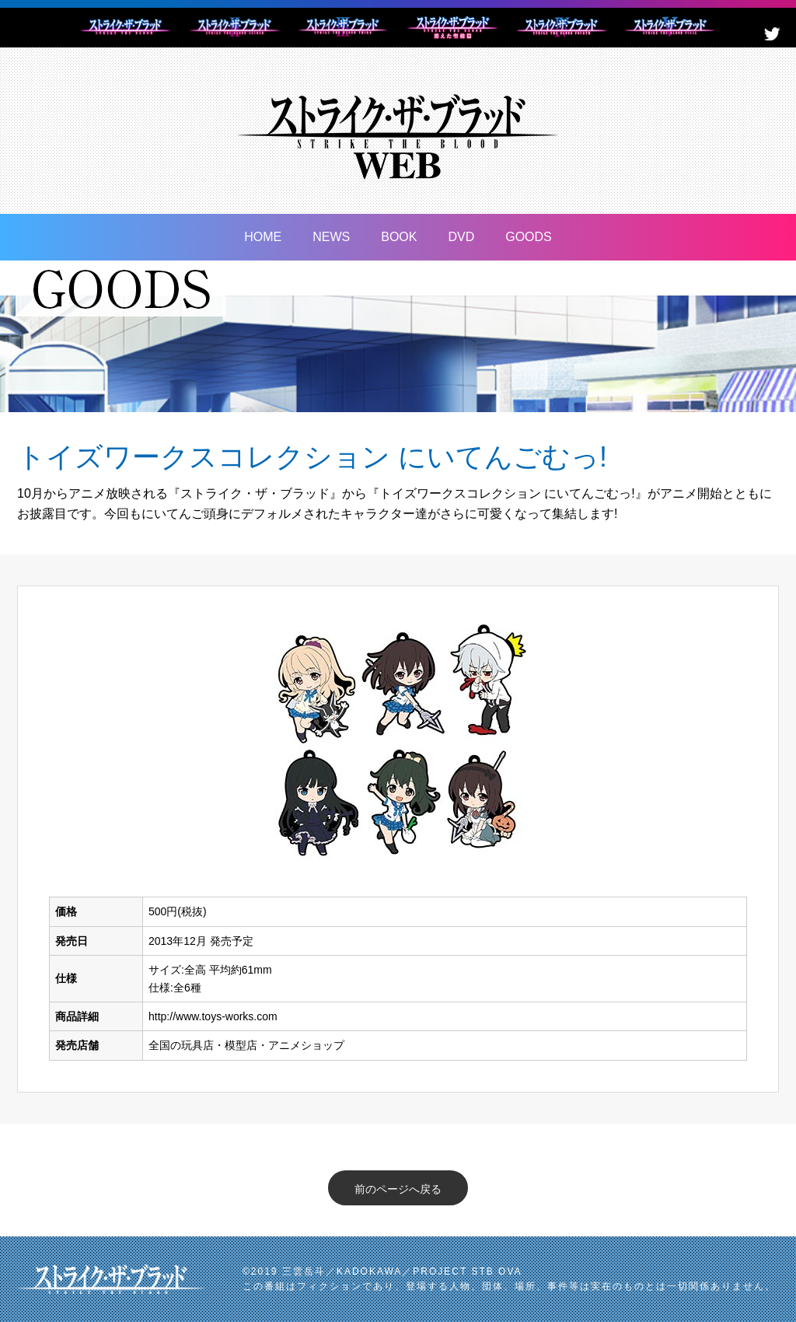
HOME (262, 236)
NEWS (331, 236)
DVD (461, 236)
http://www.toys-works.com (213, 1016)
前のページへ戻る (398, 1189)
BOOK (399, 236)
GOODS (528, 236)
